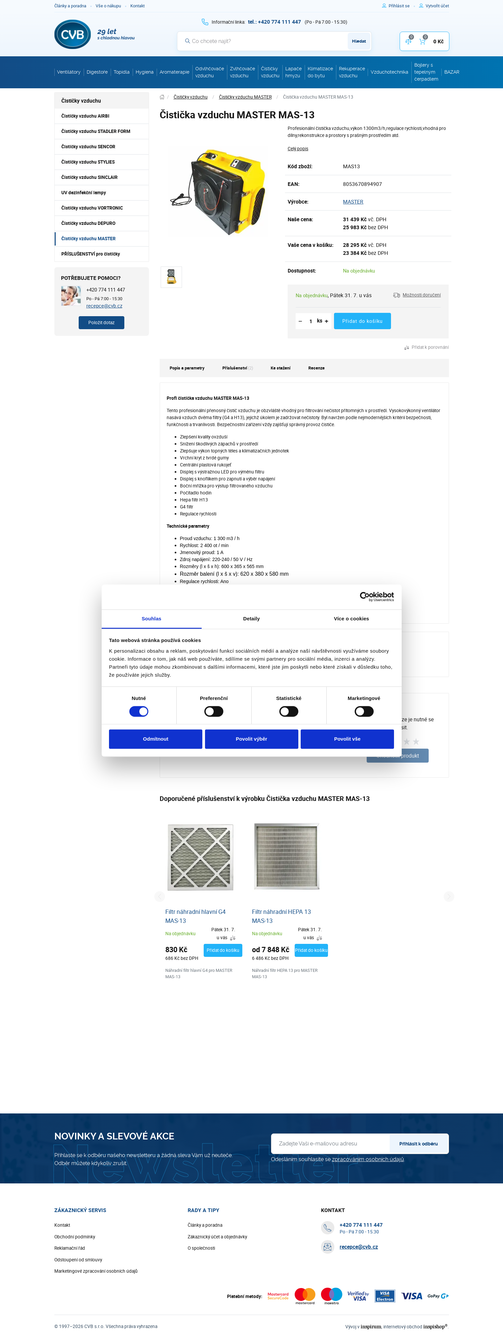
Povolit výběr (251, 739)
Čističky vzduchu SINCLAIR (89, 177)
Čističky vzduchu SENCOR (88, 147)
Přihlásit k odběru (418, 1164)
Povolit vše (347, 739)
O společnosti (201, 1269)
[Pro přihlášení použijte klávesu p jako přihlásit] (402, 6)
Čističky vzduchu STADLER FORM (95, 131)
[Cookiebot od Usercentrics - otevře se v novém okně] (365, 597)
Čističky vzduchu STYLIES (88, 162)
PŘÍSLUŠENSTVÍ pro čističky (90, 254)
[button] (417, 295)
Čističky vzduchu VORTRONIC (92, 208)
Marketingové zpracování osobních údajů (96, 1292)
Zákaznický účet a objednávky (217, 1257)
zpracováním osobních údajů (368, 1180)
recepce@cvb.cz (104, 305)
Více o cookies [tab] (351, 618)
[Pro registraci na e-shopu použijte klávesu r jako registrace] (437, 6)
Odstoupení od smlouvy (78, 1280)
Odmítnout (155, 739)
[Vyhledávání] (274, 41)
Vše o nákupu (108, 6)
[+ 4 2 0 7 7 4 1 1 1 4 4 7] (274, 21)
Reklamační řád (69, 1269)
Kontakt (137, 6)
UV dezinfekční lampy (83, 193)
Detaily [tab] (251, 618)
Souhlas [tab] (151, 618)
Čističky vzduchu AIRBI (85, 116)
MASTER (353, 201)
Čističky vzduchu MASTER (88, 239)
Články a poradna (70, 6)
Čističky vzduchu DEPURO (88, 223)
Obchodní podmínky (74, 1257)
